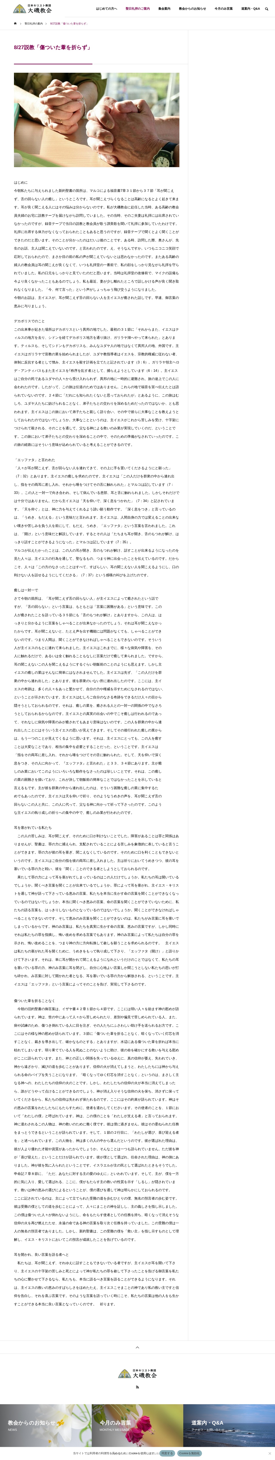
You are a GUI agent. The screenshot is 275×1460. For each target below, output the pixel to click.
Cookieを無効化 (189, 1453)
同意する (167, 1453)
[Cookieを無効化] (269, 1453)
